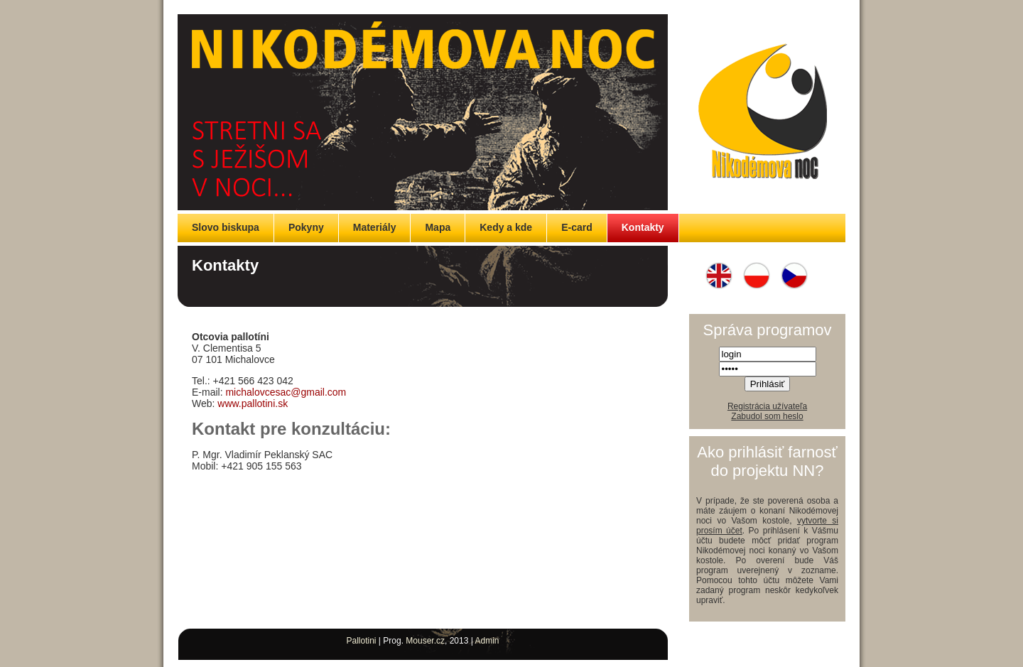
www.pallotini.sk (252, 403)
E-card (576, 227)
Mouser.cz (425, 641)
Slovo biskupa (225, 227)
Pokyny (306, 227)
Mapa (437, 227)
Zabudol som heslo (767, 416)
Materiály (374, 227)
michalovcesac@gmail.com (285, 392)
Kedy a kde (506, 227)
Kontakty (643, 227)
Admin (487, 641)
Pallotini (361, 641)
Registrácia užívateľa (767, 406)
